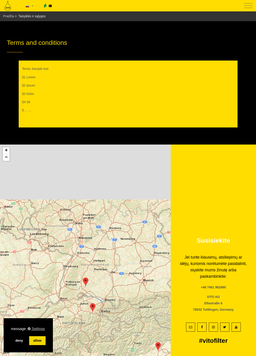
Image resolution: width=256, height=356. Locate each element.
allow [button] (37, 340)
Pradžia (8, 16)
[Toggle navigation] (248, 5)
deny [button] (19, 340)
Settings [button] (36, 329)
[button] (86, 282)
